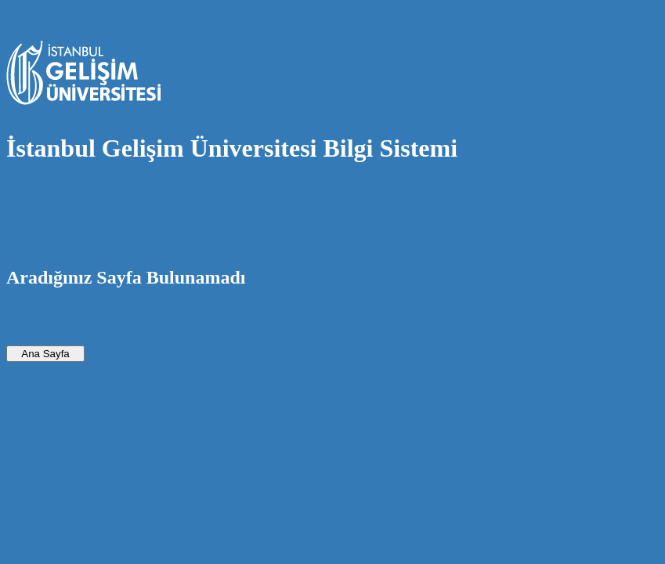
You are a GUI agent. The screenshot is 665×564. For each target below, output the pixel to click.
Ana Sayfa (45, 354)
